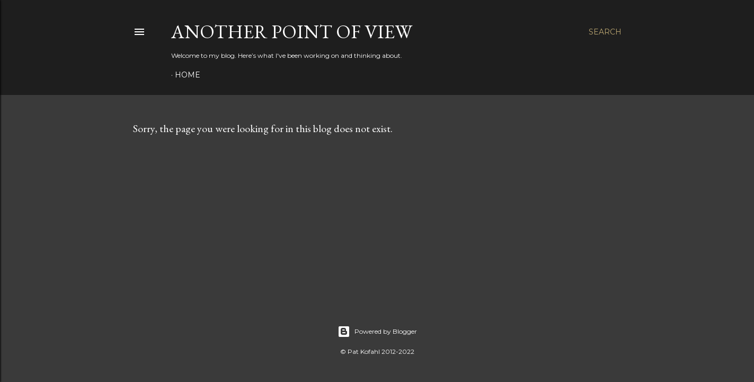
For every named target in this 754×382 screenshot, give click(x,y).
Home (187, 75)
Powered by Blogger (377, 331)
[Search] (605, 32)
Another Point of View (291, 31)
